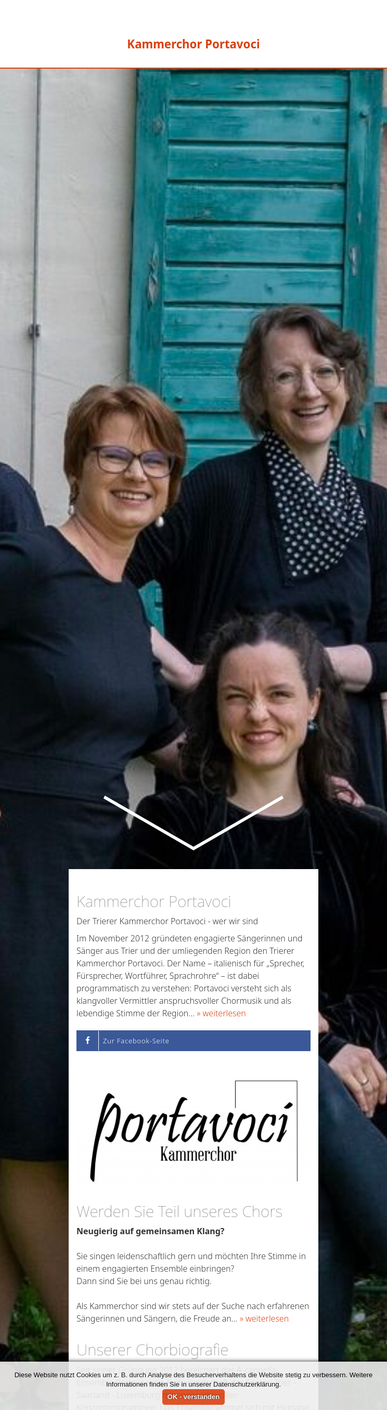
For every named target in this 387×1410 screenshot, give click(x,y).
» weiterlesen (221, 909)
